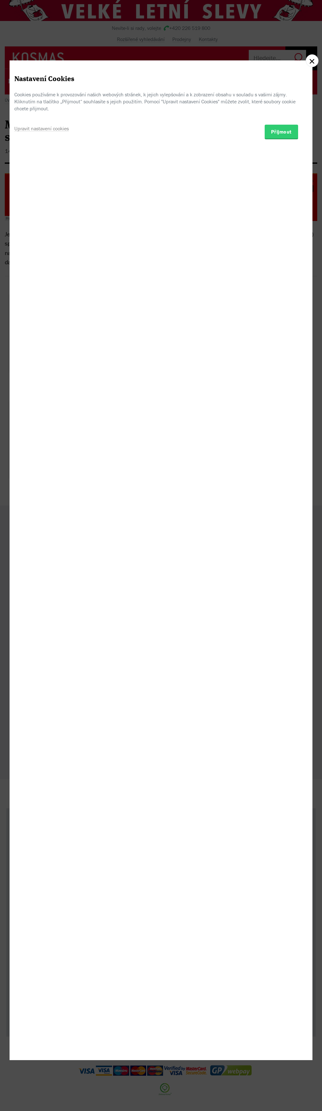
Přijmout (281, 590)
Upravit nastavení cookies (41, 586)
